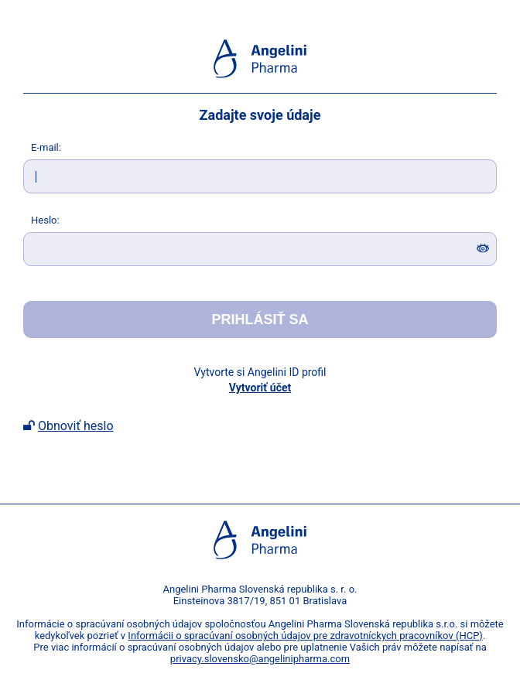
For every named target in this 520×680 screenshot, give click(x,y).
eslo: (45, 220)
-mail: (46, 147)
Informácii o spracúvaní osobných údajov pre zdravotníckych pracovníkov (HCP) (305, 635)
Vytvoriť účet (260, 387)
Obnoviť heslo (76, 426)
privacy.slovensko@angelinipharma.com (260, 659)
